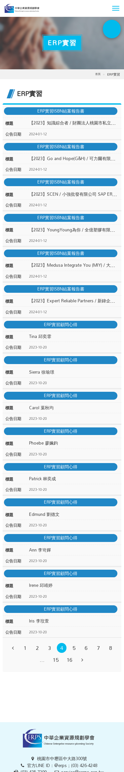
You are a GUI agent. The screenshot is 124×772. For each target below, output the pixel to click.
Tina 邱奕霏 (40, 336)
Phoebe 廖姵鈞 (43, 443)
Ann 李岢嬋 (40, 550)
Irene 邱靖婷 (41, 585)
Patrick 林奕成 (42, 479)
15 (56, 660)
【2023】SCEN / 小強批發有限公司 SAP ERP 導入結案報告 (74, 194)
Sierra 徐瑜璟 (41, 372)
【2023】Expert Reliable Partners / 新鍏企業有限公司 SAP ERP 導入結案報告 (74, 301)
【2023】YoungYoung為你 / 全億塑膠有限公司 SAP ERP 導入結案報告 (74, 230)
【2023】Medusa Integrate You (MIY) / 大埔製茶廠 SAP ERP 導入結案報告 (74, 265)
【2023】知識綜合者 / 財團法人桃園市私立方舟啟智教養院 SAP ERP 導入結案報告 (74, 123)
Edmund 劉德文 (44, 514)
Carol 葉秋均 (41, 408)
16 (69, 660)
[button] (115, 8)
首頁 (98, 74)
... (42, 660)
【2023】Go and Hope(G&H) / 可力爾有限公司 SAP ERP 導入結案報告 (74, 158)
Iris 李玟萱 (39, 621)
